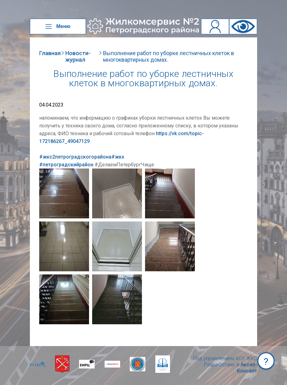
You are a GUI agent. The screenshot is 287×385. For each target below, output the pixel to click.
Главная (50, 53)
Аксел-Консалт (247, 368)
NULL (45, 171)
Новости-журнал (78, 56)
